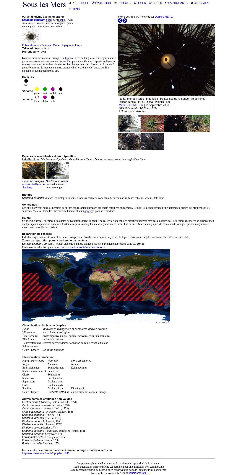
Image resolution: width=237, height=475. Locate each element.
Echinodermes (30, 45)
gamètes (89, 211)
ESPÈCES (122, 3)
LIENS (74, 9)
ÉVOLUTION (101, 3)
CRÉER (155, 3)
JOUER (140, 3)
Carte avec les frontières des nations (82, 247)
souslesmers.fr (137, 473)
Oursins (46, 45)
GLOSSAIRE (200, 3)
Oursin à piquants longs (67, 45)
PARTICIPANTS (176, 3)
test (67, 58)
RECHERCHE (79, 3)
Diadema (27, 19)
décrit (49, 19)
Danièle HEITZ (164, 16)
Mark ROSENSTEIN (131, 105)
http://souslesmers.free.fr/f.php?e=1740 (46, 453)
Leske (61, 19)
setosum (39, 19)
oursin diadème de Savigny (33, 182)
